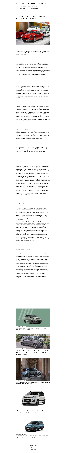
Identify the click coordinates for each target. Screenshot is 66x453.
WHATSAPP (22, 8)
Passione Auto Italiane (32, 3)
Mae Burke (37, 447)
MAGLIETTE (27, 8)
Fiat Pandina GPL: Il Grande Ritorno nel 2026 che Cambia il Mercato (33, 383)
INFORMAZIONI (34, 8)
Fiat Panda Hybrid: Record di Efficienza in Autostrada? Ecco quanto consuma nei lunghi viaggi (32, 352)
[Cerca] (49, 3)
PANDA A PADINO (43, 8)
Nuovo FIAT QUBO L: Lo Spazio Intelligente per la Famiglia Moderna (32, 437)
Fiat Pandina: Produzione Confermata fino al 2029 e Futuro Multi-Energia (32, 412)
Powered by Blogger (33, 445)
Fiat (20, 283)
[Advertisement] (33, 295)
